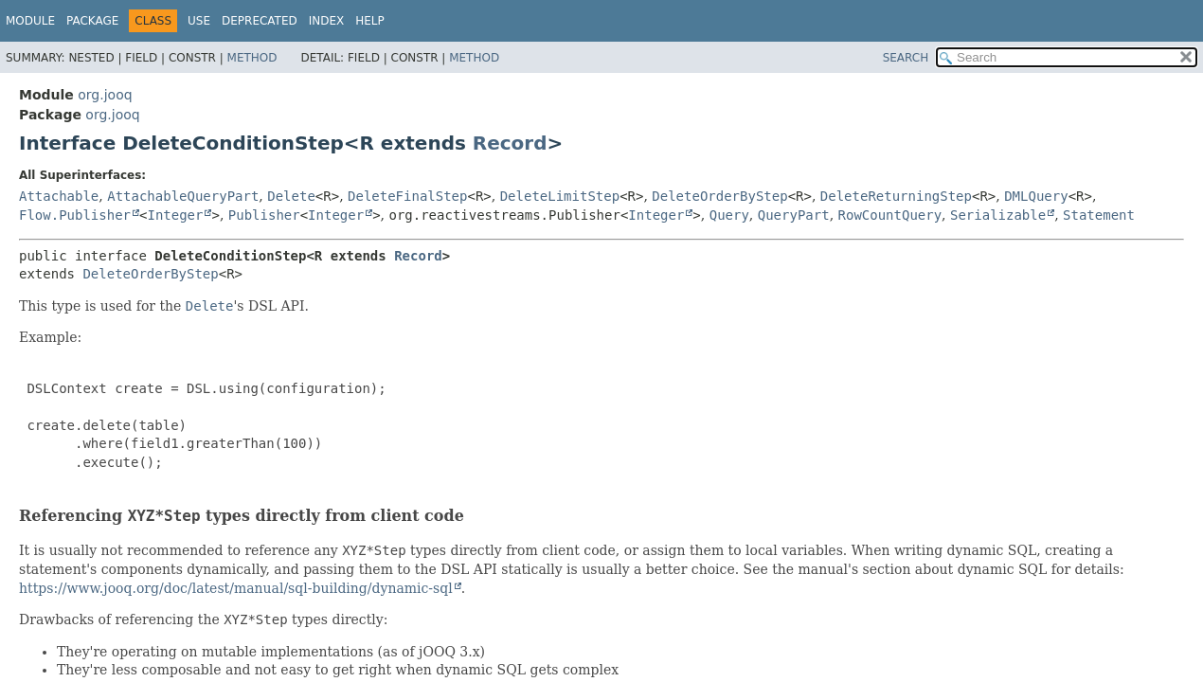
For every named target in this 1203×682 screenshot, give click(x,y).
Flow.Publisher (75, 215)
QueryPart (794, 215)
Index (327, 20)
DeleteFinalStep (407, 196)
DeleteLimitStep (559, 196)
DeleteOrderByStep (719, 196)
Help (370, 20)
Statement (1099, 215)
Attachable (59, 196)
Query (729, 215)
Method (252, 57)
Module (30, 20)
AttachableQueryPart (183, 196)
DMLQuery (1036, 196)
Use (199, 20)
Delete (291, 196)
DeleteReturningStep (896, 196)
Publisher (264, 215)
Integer (175, 215)
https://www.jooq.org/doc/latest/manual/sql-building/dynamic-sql (236, 588)
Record (510, 143)
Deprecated (259, 20)
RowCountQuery (890, 215)
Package (92, 20)
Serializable (998, 215)
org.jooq (105, 94)
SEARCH (906, 57)
